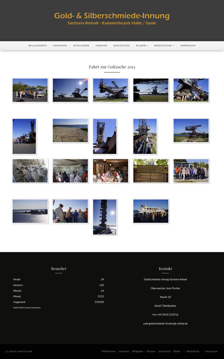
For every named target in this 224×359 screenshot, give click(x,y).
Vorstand (60, 45)
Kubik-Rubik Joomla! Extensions (27, 307)
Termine (101, 45)
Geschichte (122, 45)
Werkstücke (164, 45)
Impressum (188, 45)
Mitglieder (81, 45)
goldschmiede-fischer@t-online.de (168, 323)
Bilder (142, 45)
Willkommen (38, 45)
